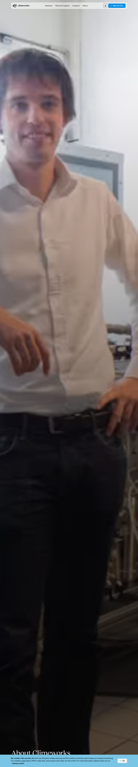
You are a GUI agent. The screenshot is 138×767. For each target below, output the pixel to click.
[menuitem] (48, 6)
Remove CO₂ (118, 6)
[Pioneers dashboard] (105, 6)
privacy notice (18, 763)
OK (123, 761)
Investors (76, 6)
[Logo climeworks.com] (21, 5)
